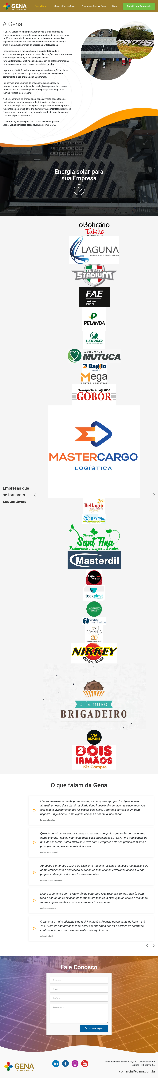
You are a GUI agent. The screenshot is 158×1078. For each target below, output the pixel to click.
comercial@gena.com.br (137, 1071)
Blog (114, 6)
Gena (15, 6)
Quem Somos (41, 6)
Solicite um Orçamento (139, 6)
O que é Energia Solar (64, 6)
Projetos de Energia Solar (93, 6)
